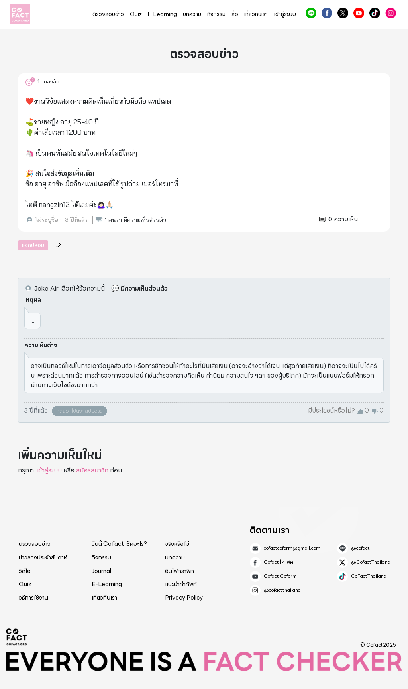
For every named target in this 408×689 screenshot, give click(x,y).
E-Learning (162, 14)
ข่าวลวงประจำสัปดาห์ (43, 557)
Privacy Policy (184, 597)
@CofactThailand (343, 13)
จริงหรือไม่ (177, 544)
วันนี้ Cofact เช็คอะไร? (119, 544)
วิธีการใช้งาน (33, 597)
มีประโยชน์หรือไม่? (331, 410)
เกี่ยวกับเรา (256, 14)
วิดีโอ (25, 571)
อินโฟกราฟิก (179, 571)
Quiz (136, 14)
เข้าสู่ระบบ (285, 14)
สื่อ (234, 14)
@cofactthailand (391, 13)
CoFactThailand (375, 13)
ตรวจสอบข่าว (108, 14)
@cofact (311, 13)
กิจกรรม (216, 14)
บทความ (192, 14)
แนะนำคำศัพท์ (181, 584)
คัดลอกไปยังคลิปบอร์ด (79, 411)
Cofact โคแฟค (327, 13)
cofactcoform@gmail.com (292, 548)
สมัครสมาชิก (92, 470)
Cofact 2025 (17, 637)
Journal (101, 571)
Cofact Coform (359, 13)
